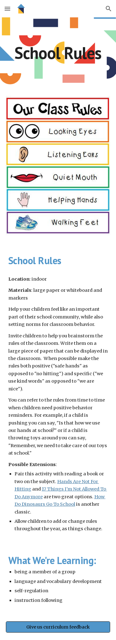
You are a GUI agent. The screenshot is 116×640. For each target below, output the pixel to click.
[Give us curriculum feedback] (58, 627)
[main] (58, 53)
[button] (7, 8)
